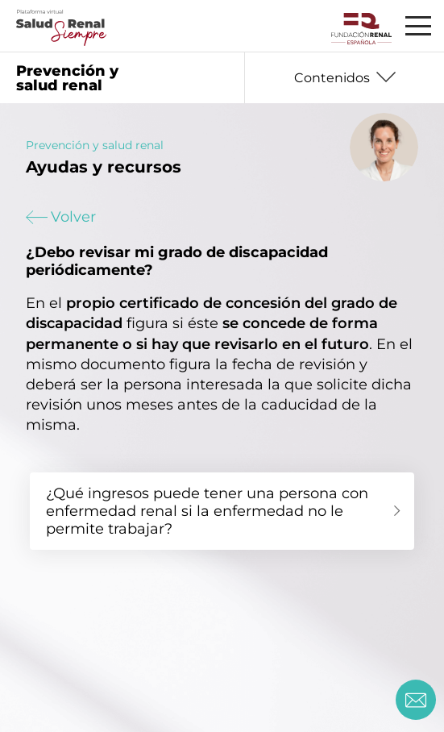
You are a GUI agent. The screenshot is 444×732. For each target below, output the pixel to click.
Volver (61, 217)
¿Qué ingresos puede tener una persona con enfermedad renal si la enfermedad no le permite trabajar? (207, 511)
